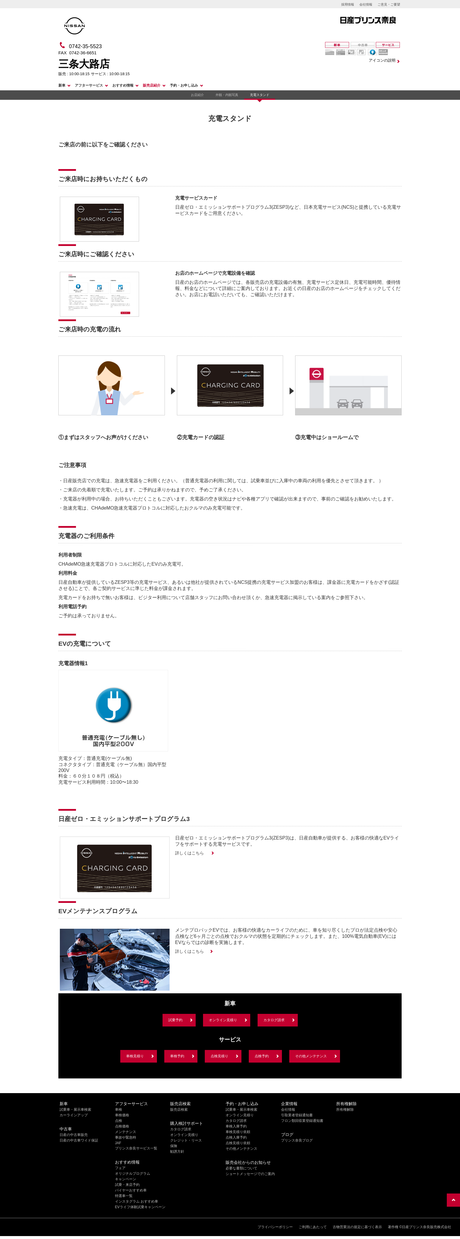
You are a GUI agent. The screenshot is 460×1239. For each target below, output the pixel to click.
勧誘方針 (177, 1151)
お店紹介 (197, 95)
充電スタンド (259, 95)
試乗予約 (175, 1020)
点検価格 (122, 1126)
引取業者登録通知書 (297, 1115)
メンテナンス (125, 1132)
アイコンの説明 (382, 60)
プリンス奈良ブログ (297, 1140)
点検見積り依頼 (238, 1143)
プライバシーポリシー (275, 1227)
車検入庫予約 (236, 1126)
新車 (61, 85)
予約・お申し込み (184, 85)
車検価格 (122, 1115)
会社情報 (365, 4)
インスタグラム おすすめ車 (136, 1201)
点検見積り (219, 1056)
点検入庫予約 (236, 1137)
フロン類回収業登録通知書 (302, 1121)
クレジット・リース (186, 1140)
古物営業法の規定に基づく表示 (357, 1227)
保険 (173, 1146)
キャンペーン (125, 1179)
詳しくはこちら (190, 853)
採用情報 (347, 4)
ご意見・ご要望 (389, 4)
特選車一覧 (124, 1196)
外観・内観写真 (227, 95)
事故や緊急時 (125, 1137)
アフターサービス (89, 85)
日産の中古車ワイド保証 (79, 1140)
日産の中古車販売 (74, 1135)
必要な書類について (241, 1168)
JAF (118, 1143)
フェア (120, 1168)
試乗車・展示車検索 (75, 1109)
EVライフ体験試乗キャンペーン (140, 1207)
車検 (118, 1109)
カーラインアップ (74, 1115)
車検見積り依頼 (238, 1132)
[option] (111, 394)
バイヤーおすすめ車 (131, 1190)
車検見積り (135, 1056)
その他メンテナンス (311, 1056)
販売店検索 (179, 1109)
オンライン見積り (223, 1020)
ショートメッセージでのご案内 (250, 1174)
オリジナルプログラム (132, 1173)
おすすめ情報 (122, 85)
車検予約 (177, 1056)
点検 (118, 1121)
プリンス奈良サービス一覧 (136, 1148)
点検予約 (262, 1056)
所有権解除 (345, 1109)
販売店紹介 (151, 85)
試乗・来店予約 (127, 1185)
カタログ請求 (274, 1020)
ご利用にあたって (313, 1227)
